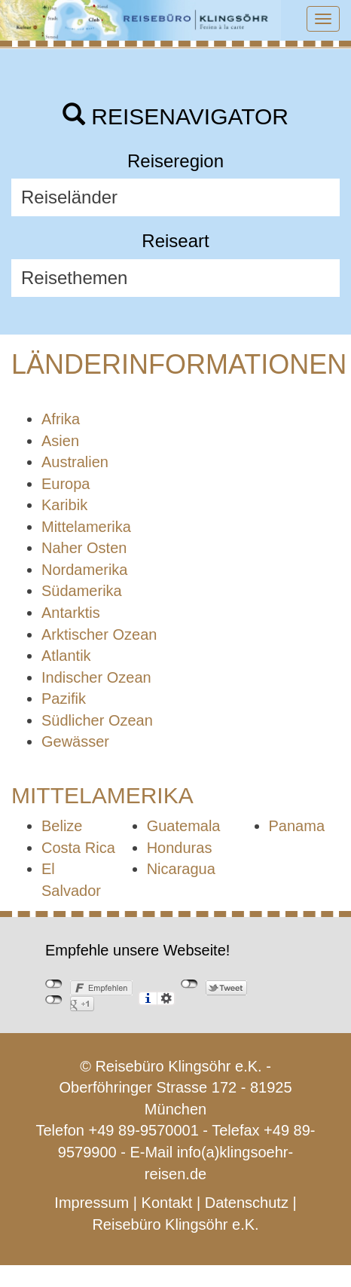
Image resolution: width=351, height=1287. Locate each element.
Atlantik (66, 655)
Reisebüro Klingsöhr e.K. (175, 1224)
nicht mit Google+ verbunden (54, 999)
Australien (74, 462)
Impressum (91, 1202)
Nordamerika (84, 569)
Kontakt (167, 1202)
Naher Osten (84, 548)
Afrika (60, 419)
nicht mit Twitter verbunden (189, 984)
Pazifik (63, 698)
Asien (60, 441)
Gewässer (75, 741)
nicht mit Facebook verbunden (54, 984)
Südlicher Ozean (97, 720)
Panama (297, 826)
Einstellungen (166, 998)
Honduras (179, 847)
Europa (65, 483)
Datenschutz (246, 1202)
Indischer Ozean (96, 677)
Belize (61, 826)
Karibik (64, 505)
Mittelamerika (86, 526)
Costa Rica (78, 847)
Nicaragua (181, 869)
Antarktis (70, 612)
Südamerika (81, 590)
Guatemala (184, 826)
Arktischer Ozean (99, 634)
